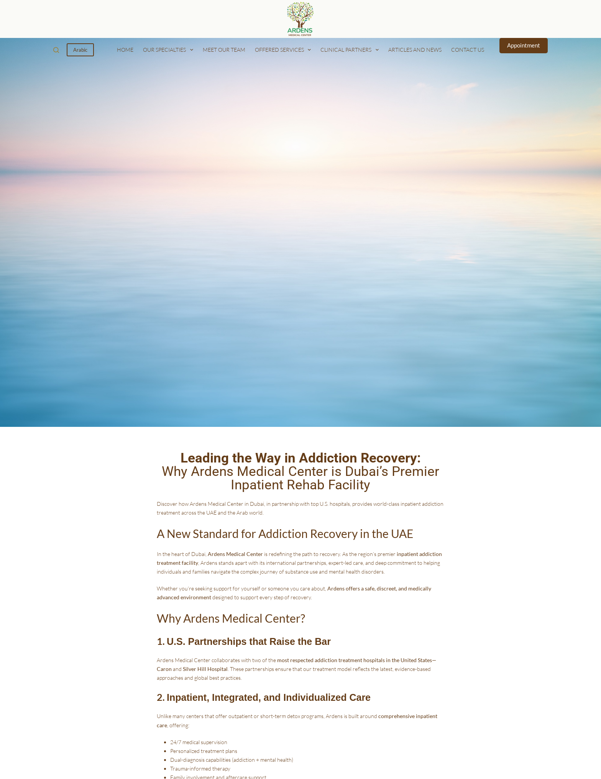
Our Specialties (169, 49)
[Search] (56, 50)
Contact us (467, 49)
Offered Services (284, 49)
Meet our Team (224, 49)
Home (125, 49)
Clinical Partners (351, 49)
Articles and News (415, 49)
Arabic (80, 50)
